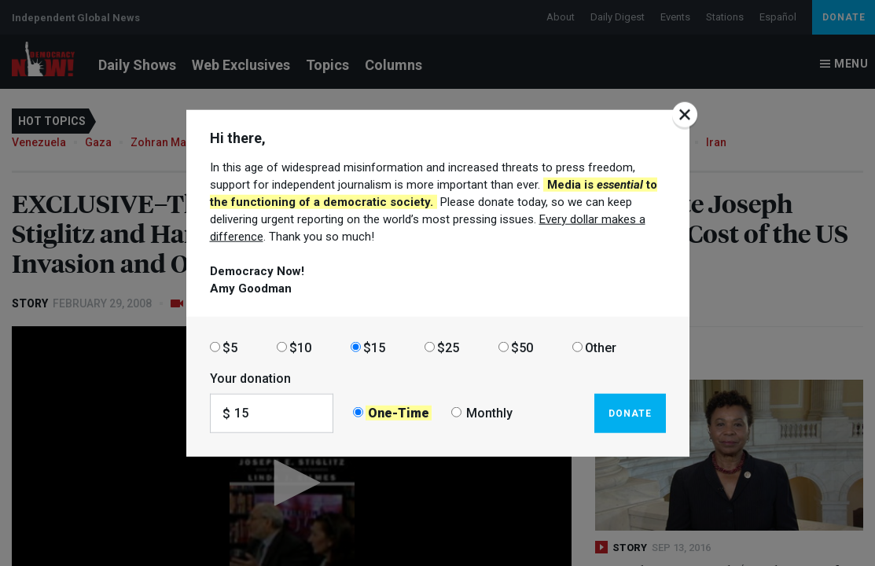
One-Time (398, 413)
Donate (630, 412)
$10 (300, 347)
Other (600, 347)
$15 (374, 347)
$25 (448, 347)
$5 (229, 347)
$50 (522, 347)
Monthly (489, 413)
